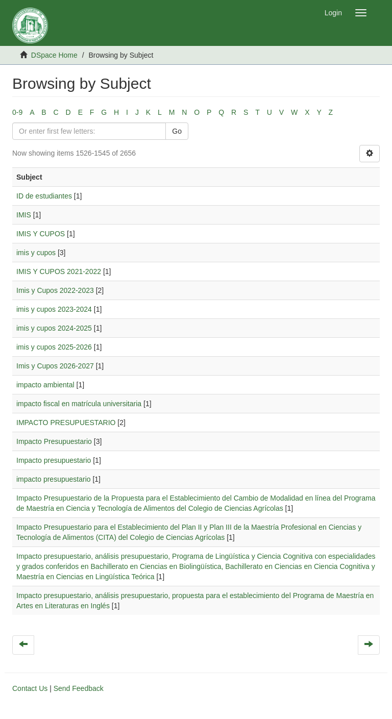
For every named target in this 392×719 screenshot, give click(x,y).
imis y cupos (36, 253)
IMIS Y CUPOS (40, 234)
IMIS (23, 215)
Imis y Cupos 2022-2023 (55, 290)
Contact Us (29, 688)
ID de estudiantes (44, 196)
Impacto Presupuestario (54, 441)
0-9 (17, 112)
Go (177, 131)
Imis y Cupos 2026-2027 (55, 366)
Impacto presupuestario (53, 460)
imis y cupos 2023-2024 (54, 309)
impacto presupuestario (53, 479)
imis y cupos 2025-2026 (54, 347)
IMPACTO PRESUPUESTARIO (65, 422)
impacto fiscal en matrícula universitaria (78, 404)
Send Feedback (79, 688)
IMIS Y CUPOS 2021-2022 (58, 271)
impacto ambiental (45, 385)
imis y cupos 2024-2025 (54, 328)
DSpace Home (54, 55)
